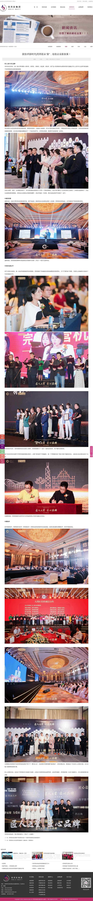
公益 (85, 46)
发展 (72, 46)
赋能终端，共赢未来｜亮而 (20, 853)
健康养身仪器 (42, 880)
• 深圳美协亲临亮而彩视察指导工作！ (41, 863)
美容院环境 (60, 887)
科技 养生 (2, 446)
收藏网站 (91, 1)
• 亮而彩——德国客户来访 (38, 868)
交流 (15, 46)
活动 (79, 46)
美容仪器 (79, 1)
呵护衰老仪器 (42, 887)
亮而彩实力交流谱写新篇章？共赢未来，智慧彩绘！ (21, 840)
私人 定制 (2, 461)
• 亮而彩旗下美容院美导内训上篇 (70, 866)
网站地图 (85, 1)
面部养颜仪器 (42, 885)
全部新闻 (50, 46)
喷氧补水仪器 (42, 890)
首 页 (36, 7)
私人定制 (31, 892)
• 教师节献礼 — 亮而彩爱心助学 (9, 866)
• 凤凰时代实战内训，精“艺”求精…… (71, 868)
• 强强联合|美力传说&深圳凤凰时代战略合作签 (13, 868)
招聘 (91, 46)
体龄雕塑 (31, 880)
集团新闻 (11, 46)
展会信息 (62, 7)
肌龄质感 (31, 883)
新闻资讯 (71, 7)
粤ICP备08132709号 (53, 899)
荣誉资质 (69, 887)
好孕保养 (31, 887)
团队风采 (59, 883)
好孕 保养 (2, 451)
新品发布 (50, 885)
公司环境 (59, 885)
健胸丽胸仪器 (42, 892)
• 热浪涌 (4, 863)
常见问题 (50, 887)
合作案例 (53, 7)
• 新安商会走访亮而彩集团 (38, 866)
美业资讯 (50, 883)
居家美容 (31, 890)
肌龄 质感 (2, 441)
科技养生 (31, 885)
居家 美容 (2, 456)
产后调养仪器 (42, 894)
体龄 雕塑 (2, 436)
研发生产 (69, 885)
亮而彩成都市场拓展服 (49, 853)
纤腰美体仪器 (42, 883)
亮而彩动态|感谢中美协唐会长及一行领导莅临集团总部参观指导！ (25, 837)
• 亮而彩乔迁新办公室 (67, 863)
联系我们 (90, 7)
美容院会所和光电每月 (79, 853)
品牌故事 (80, 7)
